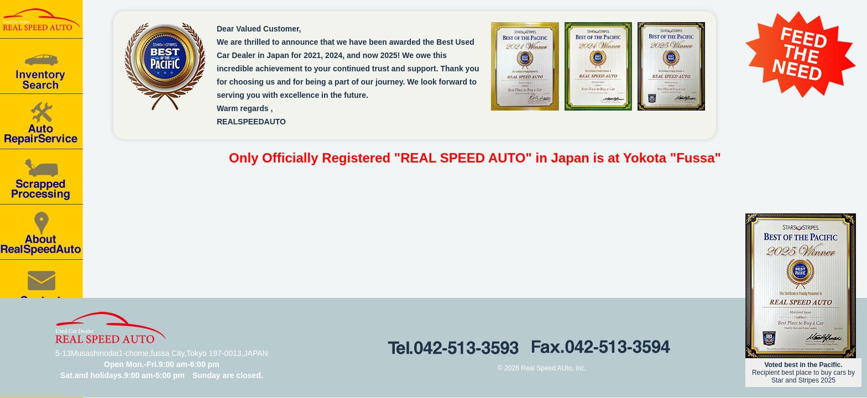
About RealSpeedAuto (41, 232)
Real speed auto (41, 19)
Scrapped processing (41, 177)
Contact (41, 287)
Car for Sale (41, 66)
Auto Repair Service (41, 121)
